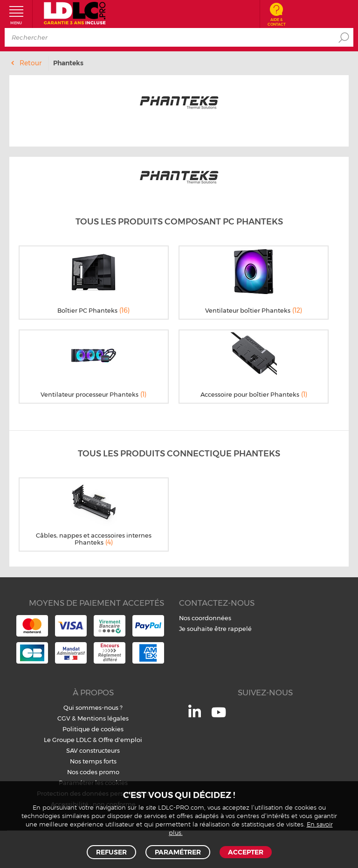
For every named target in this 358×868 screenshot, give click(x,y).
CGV (63, 718)
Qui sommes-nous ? (93, 707)
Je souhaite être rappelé (215, 628)
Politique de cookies (93, 729)
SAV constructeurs (93, 750)
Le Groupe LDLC (67, 739)
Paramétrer (178, 852)
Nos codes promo (93, 772)
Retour (30, 63)
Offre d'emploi (120, 739)
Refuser (111, 852)
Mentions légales (103, 718)
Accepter (245, 852)
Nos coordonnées (205, 618)
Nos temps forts (93, 761)
